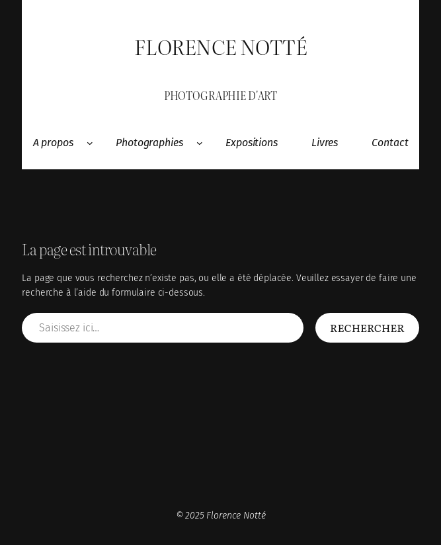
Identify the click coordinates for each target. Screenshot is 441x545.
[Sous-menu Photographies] (199, 143)
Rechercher (367, 327)
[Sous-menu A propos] (90, 143)
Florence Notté (220, 46)
